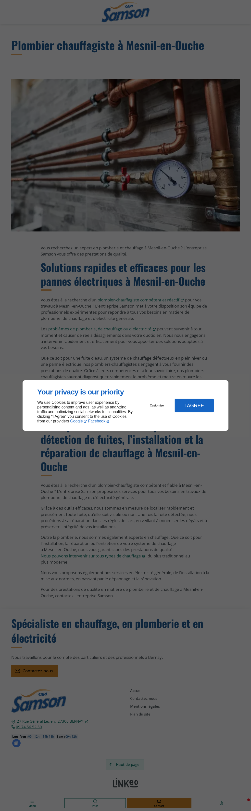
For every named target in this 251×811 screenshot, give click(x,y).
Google (76, 421)
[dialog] (125, 405)
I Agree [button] (194, 405)
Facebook (96, 421)
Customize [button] (157, 405)
